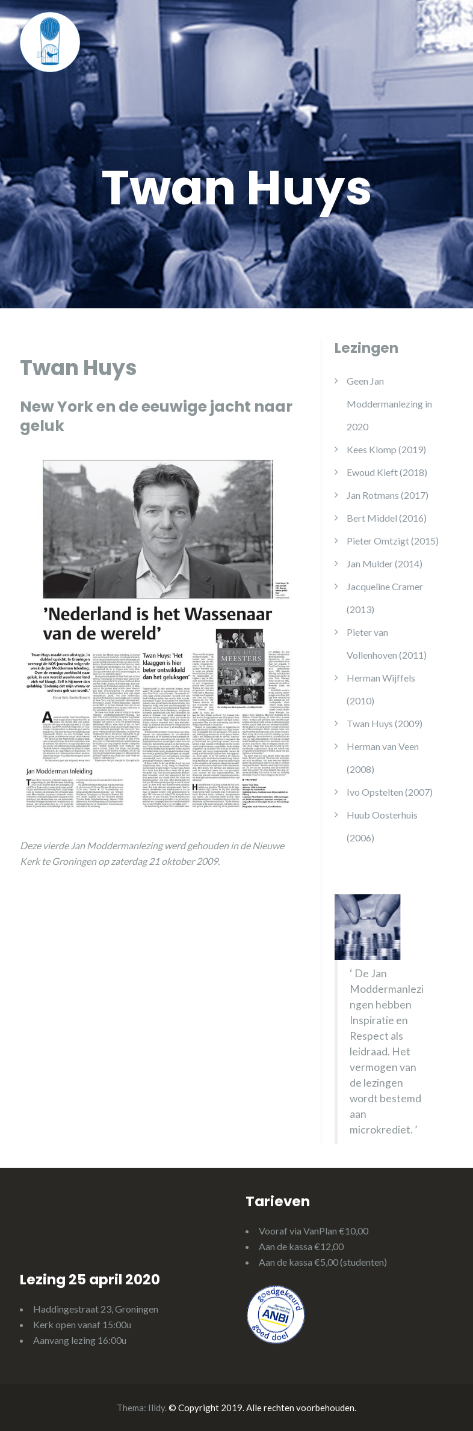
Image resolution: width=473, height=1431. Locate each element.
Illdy (156, 1407)
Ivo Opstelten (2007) (390, 792)
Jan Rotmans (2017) (387, 495)
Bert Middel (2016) (387, 517)
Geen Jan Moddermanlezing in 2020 (389, 403)
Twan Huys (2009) (384, 723)
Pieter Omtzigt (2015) (393, 540)
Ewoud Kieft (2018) (387, 472)
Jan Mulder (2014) (384, 563)
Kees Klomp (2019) (386, 449)
